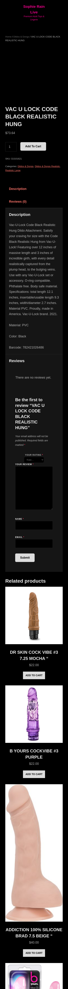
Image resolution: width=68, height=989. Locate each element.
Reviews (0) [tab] (17, 201)
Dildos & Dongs (21, 36)
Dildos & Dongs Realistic (47, 166)
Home (8, 36)
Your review (24, 464)
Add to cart (33, 146)
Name (19, 519)
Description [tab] (17, 189)
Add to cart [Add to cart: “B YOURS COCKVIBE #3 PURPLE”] (33, 774)
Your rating (34, 455)
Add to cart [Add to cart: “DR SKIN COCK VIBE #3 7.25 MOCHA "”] (33, 675)
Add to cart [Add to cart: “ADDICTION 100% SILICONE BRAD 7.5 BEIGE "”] (33, 953)
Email (19, 537)
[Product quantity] (11, 147)
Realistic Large (12, 170)
